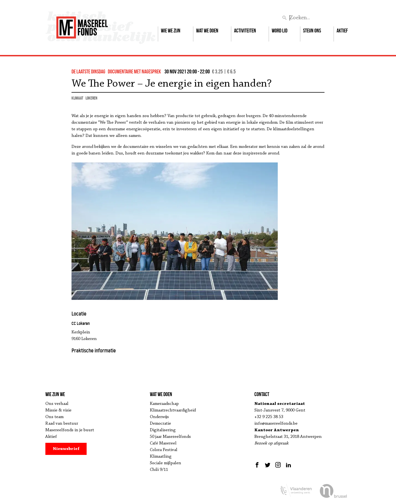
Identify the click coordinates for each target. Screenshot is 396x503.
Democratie (160, 423)
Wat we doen (207, 30)
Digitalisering (163, 430)
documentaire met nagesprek (134, 71)
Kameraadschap (164, 404)
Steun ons (312, 30)
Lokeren (91, 98)
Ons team (54, 417)
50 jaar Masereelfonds (170, 437)
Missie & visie (58, 410)
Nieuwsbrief (66, 449)
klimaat (77, 98)
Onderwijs (159, 417)
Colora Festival (163, 450)
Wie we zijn (170, 30)
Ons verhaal (56, 404)
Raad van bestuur (61, 423)
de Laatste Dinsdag (88, 71)
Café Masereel (163, 443)
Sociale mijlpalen (165, 463)
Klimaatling (161, 456)
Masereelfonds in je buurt (69, 430)
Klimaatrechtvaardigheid (173, 410)
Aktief (342, 30)
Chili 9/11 (159, 470)
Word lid (279, 30)
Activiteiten (245, 30)
